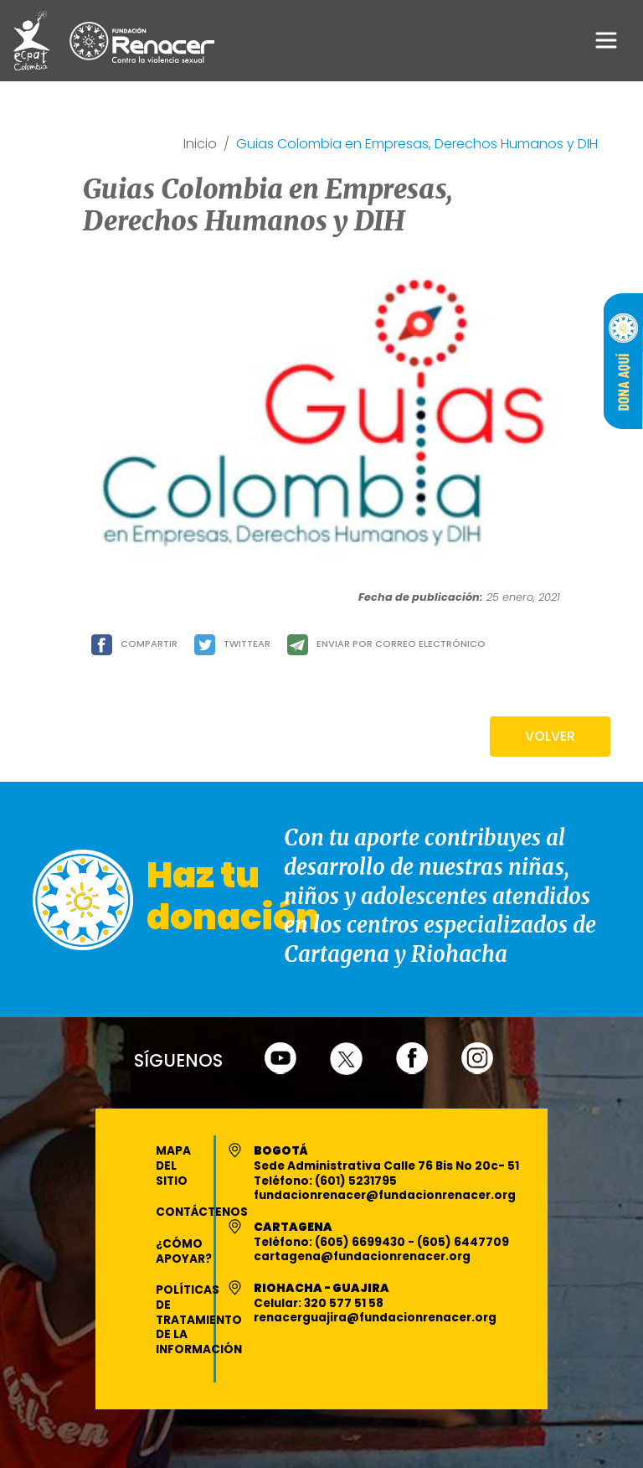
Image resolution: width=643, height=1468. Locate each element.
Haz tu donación (233, 896)
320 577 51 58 (343, 1303)
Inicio (200, 144)
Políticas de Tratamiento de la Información (199, 1319)
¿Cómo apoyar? (184, 1251)
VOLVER (550, 736)
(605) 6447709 (463, 1242)
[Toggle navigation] (606, 40)
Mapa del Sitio (173, 1165)
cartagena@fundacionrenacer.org (362, 1256)
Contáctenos (202, 1212)
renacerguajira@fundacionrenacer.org (375, 1318)
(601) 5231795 (356, 1181)
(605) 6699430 (361, 1242)
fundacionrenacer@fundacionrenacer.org (385, 1195)
